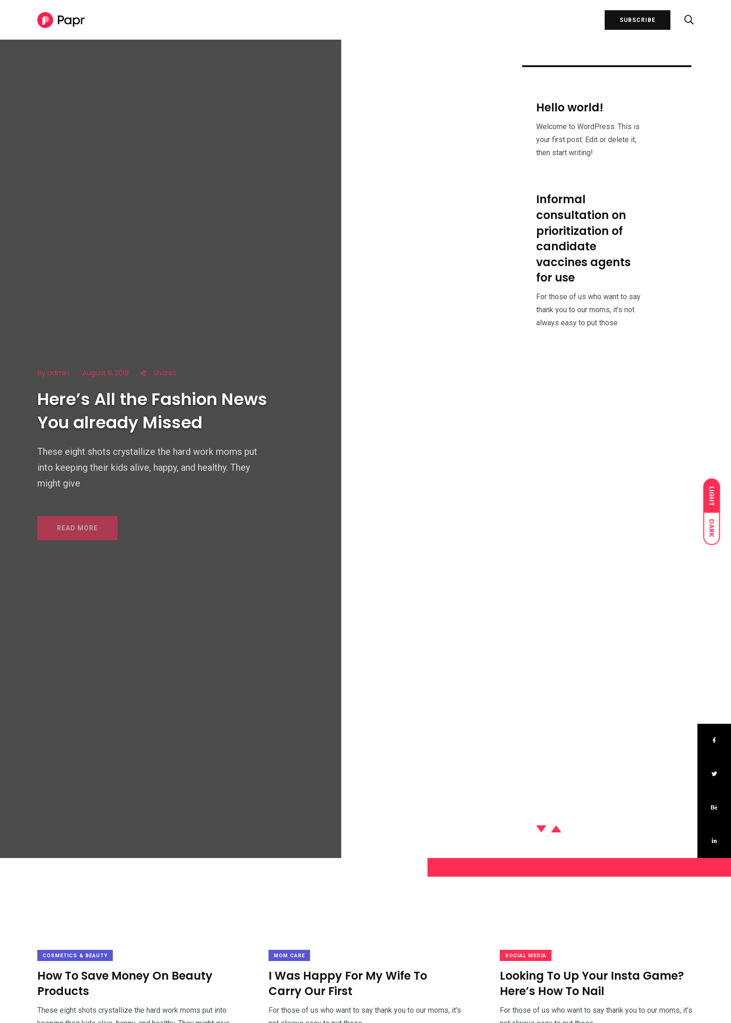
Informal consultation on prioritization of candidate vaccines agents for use (583, 244)
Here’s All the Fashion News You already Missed (152, 415)
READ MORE (77, 534)
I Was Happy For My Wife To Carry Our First (348, 983)
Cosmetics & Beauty (75, 956)
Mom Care (289, 956)
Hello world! (569, 109)
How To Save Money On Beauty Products (125, 983)
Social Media (525, 956)
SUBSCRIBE (637, 20)
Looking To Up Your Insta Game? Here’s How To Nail (592, 983)
